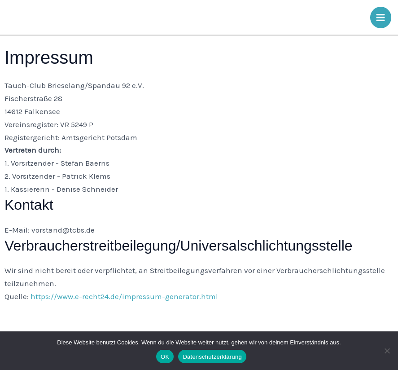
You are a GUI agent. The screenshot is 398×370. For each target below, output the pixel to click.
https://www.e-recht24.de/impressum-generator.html (124, 296)
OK (165, 356)
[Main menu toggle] (381, 17)
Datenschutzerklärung (212, 356)
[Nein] (386, 350)
